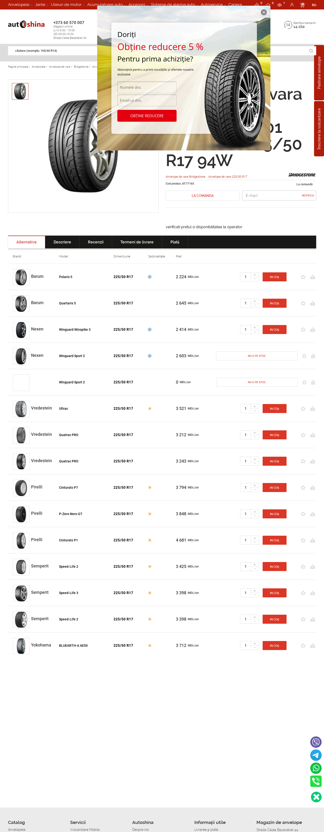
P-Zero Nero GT (70, 514)
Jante (40, 4)
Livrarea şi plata (206, 830)
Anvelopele (18, 4)
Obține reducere (147, 115)
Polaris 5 (65, 277)
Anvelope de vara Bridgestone (186, 176)
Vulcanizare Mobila (85, 830)
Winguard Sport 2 (72, 356)
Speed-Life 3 (68, 593)
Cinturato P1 (68, 540)
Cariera (235, 4)
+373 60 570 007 (74, 30)
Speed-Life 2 (68, 566)
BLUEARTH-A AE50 (73, 645)
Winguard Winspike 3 (75, 329)
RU (314, 5)
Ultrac (63, 408)
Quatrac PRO (68, 435)
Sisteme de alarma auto (173, 4)
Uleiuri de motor (66, 4)
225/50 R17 (123, 277)
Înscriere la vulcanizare (319, 128)
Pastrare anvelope (319, 72)
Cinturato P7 (68, 487)
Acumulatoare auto (105, 4)
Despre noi (140, 830)
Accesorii (136, 4)
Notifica (308, 195)
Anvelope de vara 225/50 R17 (227, 176)
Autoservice (212, 4)
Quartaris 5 (67, 303)
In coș (274, 277)
